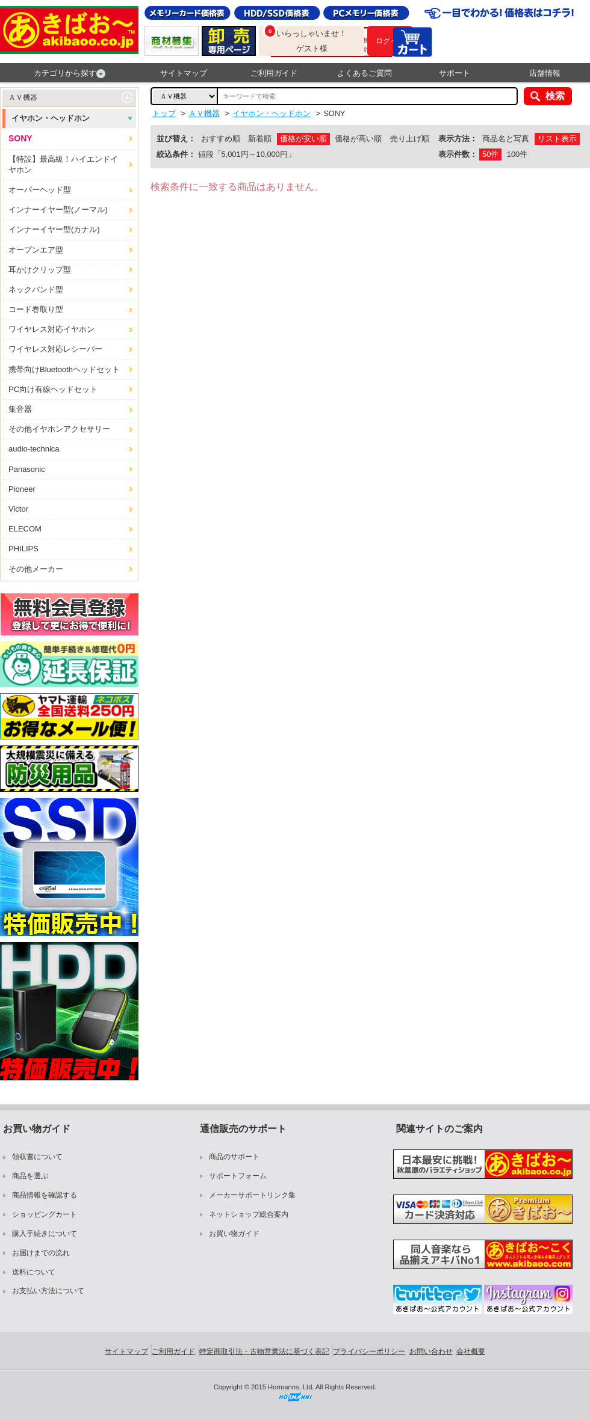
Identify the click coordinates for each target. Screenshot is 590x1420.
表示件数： (457, 154)
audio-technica (34, 448)
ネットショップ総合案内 (248, 1214)
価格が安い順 (303, 138)
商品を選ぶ (30, 1176)
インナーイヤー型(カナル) (54, 229)
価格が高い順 (358, 138)
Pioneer (22, 489)
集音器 (20, 409)
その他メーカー (35, 569)
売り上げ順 (409, 138)
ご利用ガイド (273, 73)
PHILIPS (23, 548)
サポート (454, 73)
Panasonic (26, 469)
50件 (490, 154)
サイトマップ (183, 73)
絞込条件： (176, 154)
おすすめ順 (220, 138)
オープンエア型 (35, 249)
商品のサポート (234, 1156)
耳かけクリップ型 (39, 269)
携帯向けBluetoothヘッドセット (64, 369)
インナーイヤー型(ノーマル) (58, 209)
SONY (20, 138)
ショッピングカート (44, 1214)
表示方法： (457, 138)
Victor (18, 508)
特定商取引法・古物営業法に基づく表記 (264, 1351)
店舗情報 (544, 73)
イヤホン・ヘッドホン (50, 118)
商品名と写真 (505, 138)
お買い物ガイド (234, 1233)
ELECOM (25, 528)
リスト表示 (557, 138)
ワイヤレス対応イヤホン (51, 329)
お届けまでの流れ (41, 1253)
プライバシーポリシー (369, 1351)
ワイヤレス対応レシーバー (55, 348)
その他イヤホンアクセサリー (59, 428)
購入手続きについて (44, 1233)
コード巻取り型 (35, 309)
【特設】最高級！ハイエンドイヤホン (63, 164)
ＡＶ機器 (22, 97)
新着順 (260, 138)
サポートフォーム (238, 1176)
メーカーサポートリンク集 (252, 1195)
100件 (517, 154)
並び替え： (176, 138)
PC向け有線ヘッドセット (53, 389)
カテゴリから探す (69, 73)
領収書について (37, 1156)
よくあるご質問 (364, 73)
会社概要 (470, 1351)
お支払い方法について (48, 1291)
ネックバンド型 (35, 289)
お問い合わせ (431, 1351)
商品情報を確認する (44, 1195)
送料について (33, 1272)
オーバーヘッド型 (39, 189)
